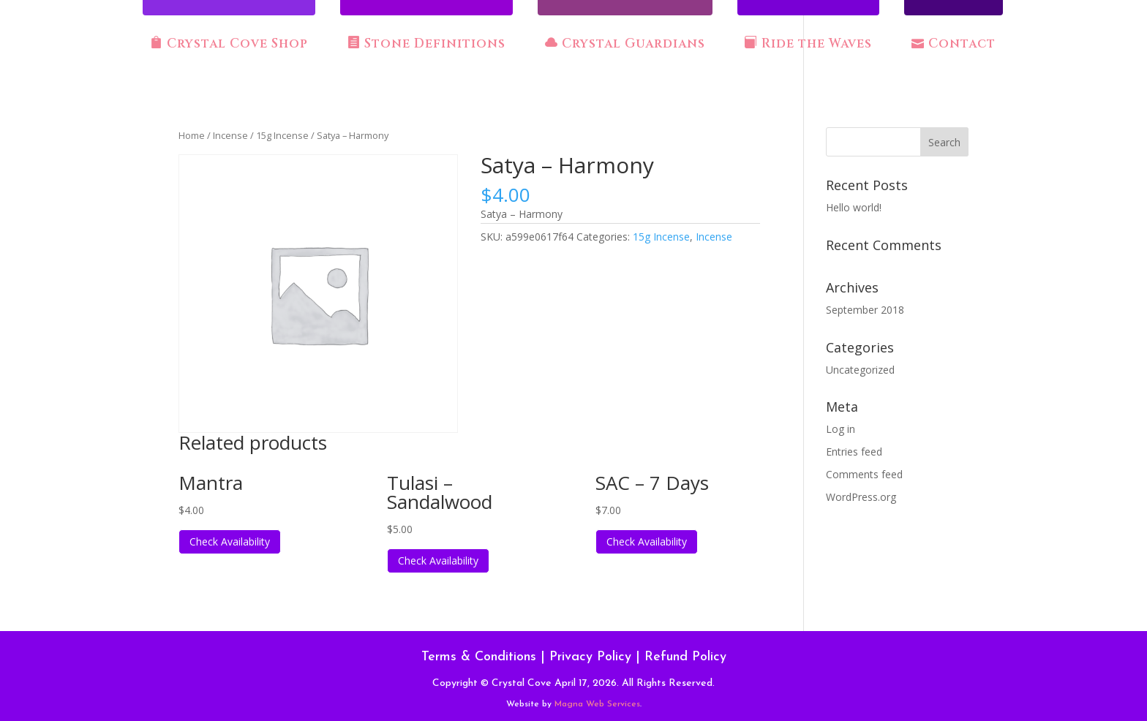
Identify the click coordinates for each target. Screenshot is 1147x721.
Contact (953, 44)
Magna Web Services (597, 704)
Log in (840, 429)
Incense (230, 135)
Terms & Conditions (478, 657)
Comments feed (864, 474)
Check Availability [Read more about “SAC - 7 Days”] (646, 541)
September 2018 (865, 310)
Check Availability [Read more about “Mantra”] (229, 541)
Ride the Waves (808, 44)
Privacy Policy (590, 657)
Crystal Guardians (625, 44)
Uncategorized (860, 370)
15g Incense (282, 135)
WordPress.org (861, 497)
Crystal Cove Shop (229, 44)
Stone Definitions (426, 44)
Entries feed (854, 451)
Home (191, 135)
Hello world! (853, 207)
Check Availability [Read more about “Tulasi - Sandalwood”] (438, 560)
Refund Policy (685, 657)
